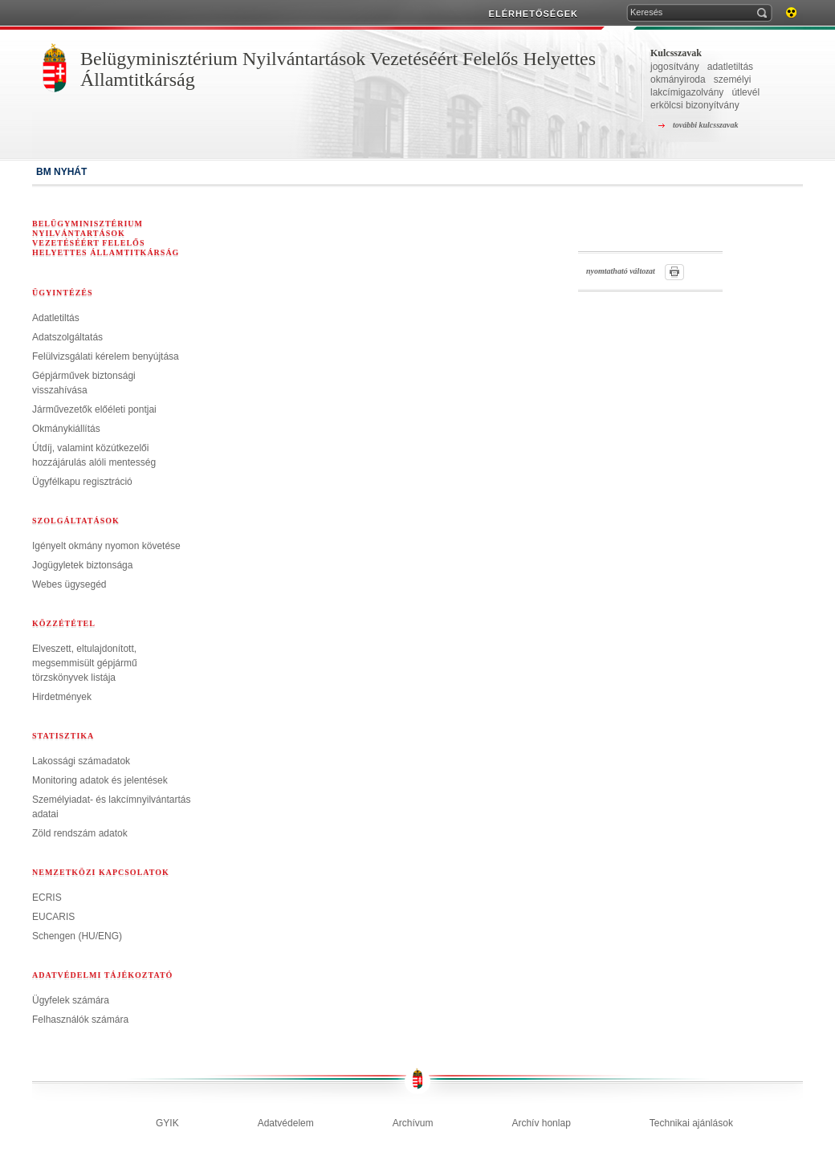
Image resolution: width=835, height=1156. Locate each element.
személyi (733, 79)
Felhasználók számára (80, 1019)
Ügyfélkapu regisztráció (82, 481)
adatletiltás (730, 66)
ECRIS (47, 897)
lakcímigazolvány (686, 92)
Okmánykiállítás (66, 428)
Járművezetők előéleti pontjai (94, 409)
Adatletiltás (55, 318)
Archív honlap (540, 1123)
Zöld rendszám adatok (80, 833)
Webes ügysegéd (69, 584)
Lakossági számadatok (81, 761)
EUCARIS (53, 916)
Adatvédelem (286, 1123)
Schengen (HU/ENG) (77, 936)
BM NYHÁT (61, 171)
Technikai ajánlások (691, 1123)
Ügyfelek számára (70, 1000)
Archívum (413, 1123)
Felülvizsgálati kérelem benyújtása (105, 356)
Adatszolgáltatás (67, 337)
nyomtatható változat (620, 271)
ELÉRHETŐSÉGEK (533, 13)
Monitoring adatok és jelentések (100, 780)
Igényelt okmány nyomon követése (106, 546)
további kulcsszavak (705, 124)
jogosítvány (674, 66)
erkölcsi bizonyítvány (694, 105)
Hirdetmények (62, 696)
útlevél (745, 92)
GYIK (167, 1123)
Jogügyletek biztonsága (82, 565)
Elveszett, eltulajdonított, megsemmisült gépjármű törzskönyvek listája (84, 663)
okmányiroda (678, 79)
